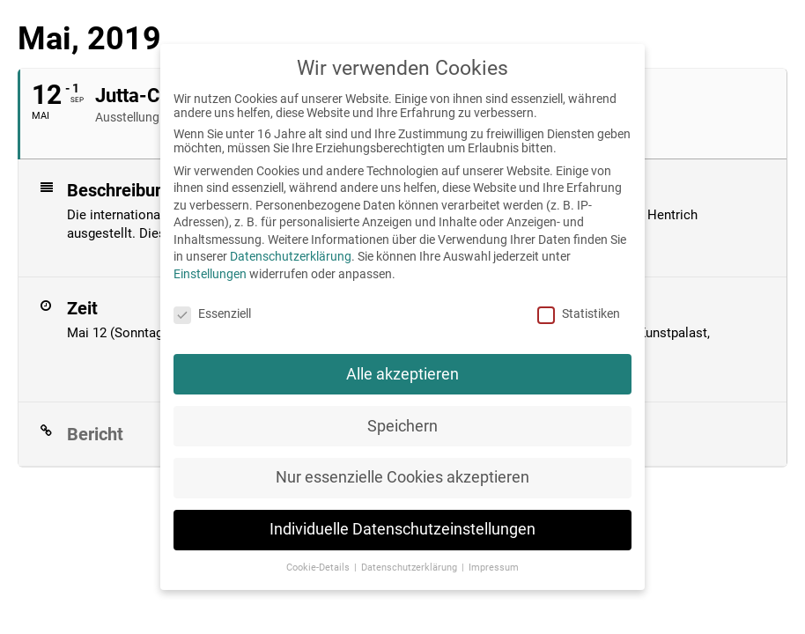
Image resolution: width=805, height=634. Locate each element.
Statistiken (578, 313)
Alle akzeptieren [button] (402, 374)
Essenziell (212, 313)
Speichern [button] (402, 426)
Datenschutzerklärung (290, 256)
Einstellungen (210, 274)
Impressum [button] (494, 567)
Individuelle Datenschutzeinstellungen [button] (402, 529)
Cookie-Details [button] (319, 567)
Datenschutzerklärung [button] (410, 567)
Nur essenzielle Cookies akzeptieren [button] (402, 477)
